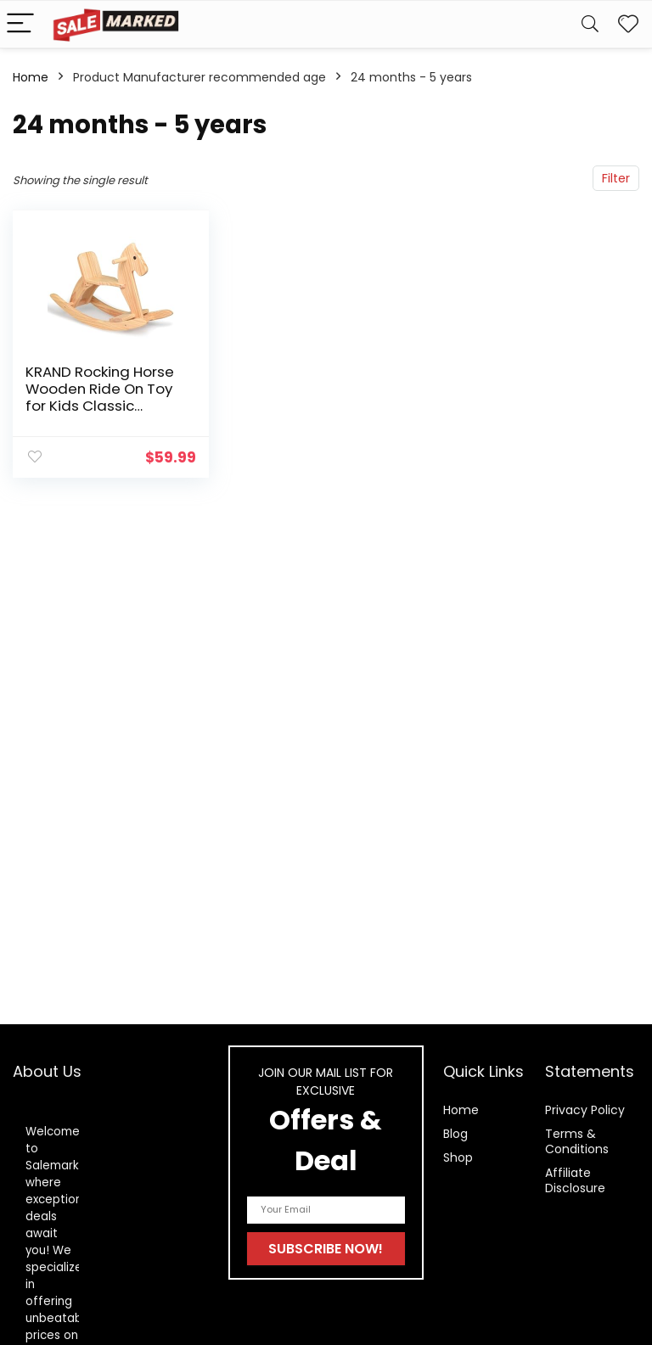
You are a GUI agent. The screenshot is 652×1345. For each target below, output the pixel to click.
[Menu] (20, 24)
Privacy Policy (585, 1109)
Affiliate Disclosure (575, 1180)
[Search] (590, 24)
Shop (458, 1157)
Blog (455, 1133)
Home (30, 77)
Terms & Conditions (577, 1141)
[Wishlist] (628, 24)
